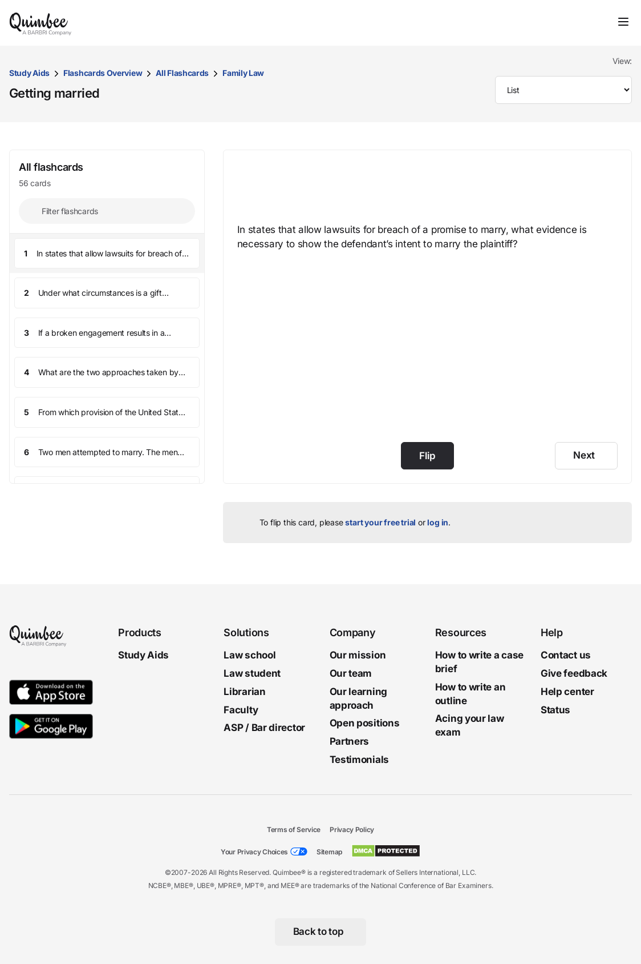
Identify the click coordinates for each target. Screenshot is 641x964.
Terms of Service (293, 829)
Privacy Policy (352, 829)
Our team (351, 673)
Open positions (365, 723)
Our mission (358, 655)
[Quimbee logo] (41, 23)
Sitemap (329, 851)
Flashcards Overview (102, 73)
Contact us (566, 655)
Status (555, 709)
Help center (567, 691)
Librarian (244, 691)
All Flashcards (182, 73)
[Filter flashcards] (107, 211)
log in (437, 522)
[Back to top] (321, 932)
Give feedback (574, 673)
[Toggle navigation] (623, 21)
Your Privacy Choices (254, 851)
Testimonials (359, 759)
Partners (350, 741)
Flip (427, 455)
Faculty (241, 709)
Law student (252, 673)
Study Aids (29, 73)
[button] (107, 254)
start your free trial (380, 522)
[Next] (586, 455)
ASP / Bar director (264, 727)
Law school (249, 655)
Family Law (243, 73)
